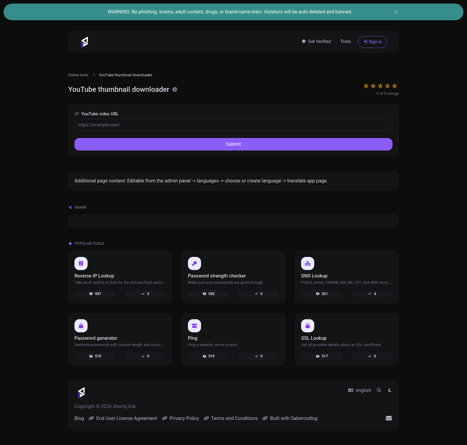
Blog (79, 418)
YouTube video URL (96, 114)
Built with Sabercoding (289, 418)
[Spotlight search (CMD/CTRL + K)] (379, 390)
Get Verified (316, 41)
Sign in (372, 41)
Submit (233, 144)
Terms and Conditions (231, 418)
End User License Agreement (123, 418)
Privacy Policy (180, 418)
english (359, 390)
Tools (345, 41)
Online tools (78, 75)
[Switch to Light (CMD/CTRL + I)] (390, 390)
